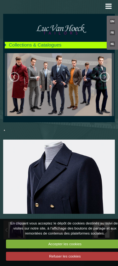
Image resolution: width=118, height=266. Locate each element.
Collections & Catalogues (35, 44)
